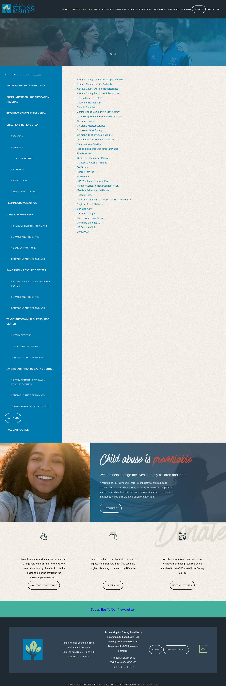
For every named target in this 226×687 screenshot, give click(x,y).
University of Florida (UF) (90, 223)
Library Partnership (20, 215)
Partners (13, 418)
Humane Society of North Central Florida (97, 186)
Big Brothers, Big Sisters (89, 98)
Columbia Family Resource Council (31, 407)
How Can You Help (18, 430)
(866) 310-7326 (128, 663)
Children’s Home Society (89, 131)
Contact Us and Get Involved (28, 259)
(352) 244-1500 (127, 658)
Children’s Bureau (86, 121)
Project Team (19, 181)
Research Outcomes (23, 192)
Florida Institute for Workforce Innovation (98, 149)
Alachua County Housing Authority (95, 85)
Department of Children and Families (96, 140)
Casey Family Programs (89, 103)
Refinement (18, 148)
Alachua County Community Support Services (100, 80)
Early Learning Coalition (89, 145)
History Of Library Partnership (29, 226)
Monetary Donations (43, 586)
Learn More (110, 509)
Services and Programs (25, 237)
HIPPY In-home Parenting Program (95, 182)
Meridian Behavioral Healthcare (93, 191)
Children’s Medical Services (91, 126)
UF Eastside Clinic (86, 228)
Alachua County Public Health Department (98, 94)
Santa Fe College (86, 214)
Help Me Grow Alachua (21, 203)
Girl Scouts (83, 168)
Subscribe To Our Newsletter (113, 610)
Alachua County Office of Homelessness (98, 89)
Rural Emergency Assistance (25, 86)
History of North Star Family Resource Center (28, 382)
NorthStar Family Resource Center (29, 369)
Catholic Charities (86, 108)
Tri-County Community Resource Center (27, 322)
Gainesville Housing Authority (92, 163)
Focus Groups (24, 159)
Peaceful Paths (85, 195)
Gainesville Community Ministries (94, 158)
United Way (83, 232)
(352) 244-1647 (126, 667)
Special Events (182, 586)
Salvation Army (85, 209)
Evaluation (17, 170)
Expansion (17, 137)
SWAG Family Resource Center (26, 271)
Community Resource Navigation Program (27, 100)
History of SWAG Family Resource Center (31, 284)
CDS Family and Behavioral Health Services (100, 117)
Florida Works (84, 154)
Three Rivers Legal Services (92, 218)
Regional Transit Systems (90, 205)
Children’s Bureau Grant (23, 125)
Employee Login (176, 650)
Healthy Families (86, 172)
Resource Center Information (26, 114)
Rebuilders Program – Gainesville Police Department (104, 200)
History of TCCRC (21, 336)
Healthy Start (84, 177)
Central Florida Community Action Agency (98, 112)
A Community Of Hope (23, 248)
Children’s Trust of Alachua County (94, 135)
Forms (156, 650)
